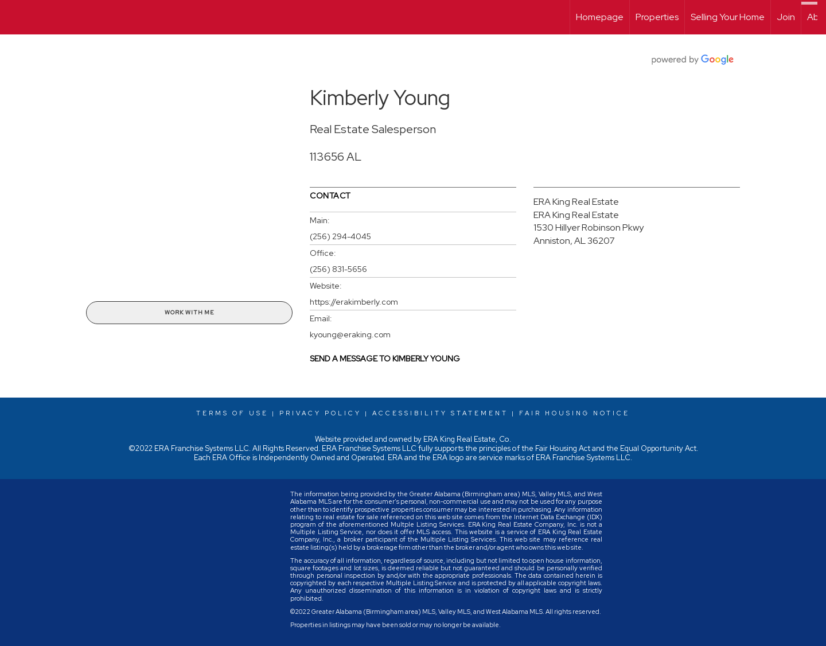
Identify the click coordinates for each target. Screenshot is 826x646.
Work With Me (189, 312)
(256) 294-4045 (340, 236)
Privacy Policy (320, 413)
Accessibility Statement (440, 413)
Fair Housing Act (562, 448)
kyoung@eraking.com (350, 334)
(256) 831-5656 (338, 269)
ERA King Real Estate (576, 202)
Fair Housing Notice (574, 413)
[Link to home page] (15, 17)
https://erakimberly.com (354, 302)
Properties (657, 17)
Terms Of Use (232, 413)
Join (786, 17)
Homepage (600, 17)
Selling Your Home (728, 17)
